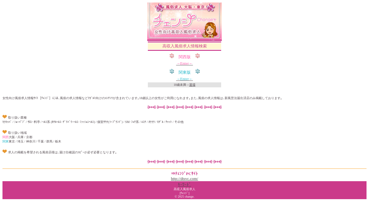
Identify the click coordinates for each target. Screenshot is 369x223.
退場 (192, 84)
